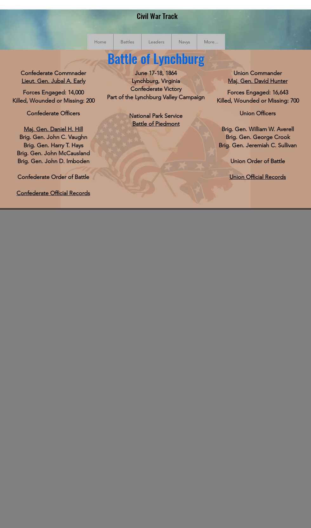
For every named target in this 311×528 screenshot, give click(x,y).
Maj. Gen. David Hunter (258, 81)
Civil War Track (157, 16)
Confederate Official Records (53, 193)
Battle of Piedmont (156, 123)
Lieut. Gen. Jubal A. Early (53, 81)
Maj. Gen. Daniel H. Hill (53, 129)
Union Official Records (257, 177)
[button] (127, 42)
